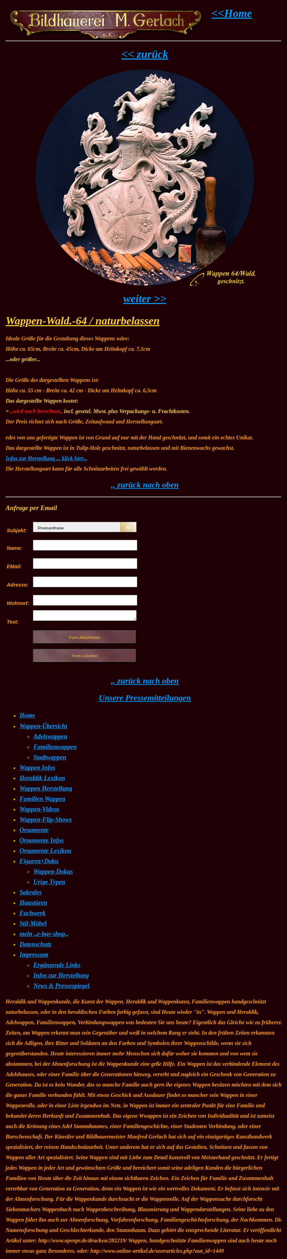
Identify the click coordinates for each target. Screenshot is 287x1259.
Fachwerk (32, 913)
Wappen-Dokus (53, 871)
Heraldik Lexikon (42, 778)
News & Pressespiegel (61, 985)
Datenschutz (35, 944)
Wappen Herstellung (45, 788)
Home (27, 715)
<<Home (231, 13)
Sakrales (30, 892)
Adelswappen (50, 736)
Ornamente (34, 830)
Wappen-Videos (39, 809)
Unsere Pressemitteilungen (145, 697)
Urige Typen (49, 881)
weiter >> (144, 298)
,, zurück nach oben (145, 484)
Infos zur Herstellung (61, 975)
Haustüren (33, 902)
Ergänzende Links (56, 965)
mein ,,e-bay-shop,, (43, 933)
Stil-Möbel (32, 923)
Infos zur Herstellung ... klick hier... (46, 458)
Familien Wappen (42, 798)
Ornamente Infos (41, 840)
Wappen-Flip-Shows (45, 819)
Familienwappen (55, 746)
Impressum (33, 954)
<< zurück (144, 54)
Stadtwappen (49, 757)
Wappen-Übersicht (43, 726)
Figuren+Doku (38, 861)
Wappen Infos (37, 767)
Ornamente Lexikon (45, 850)
